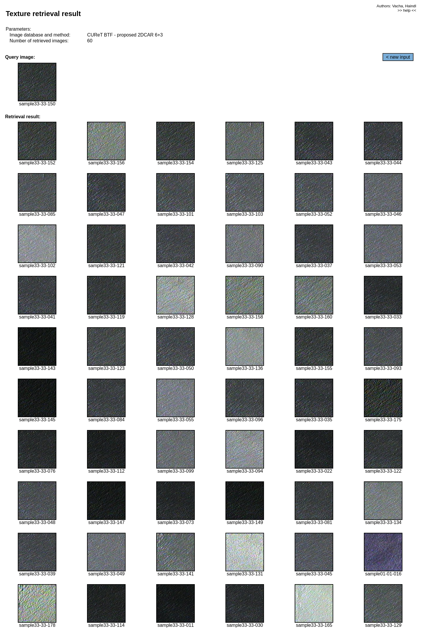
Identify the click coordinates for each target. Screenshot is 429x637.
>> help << (406, 10)
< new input (398, 57)
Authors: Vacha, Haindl (396, 6)
